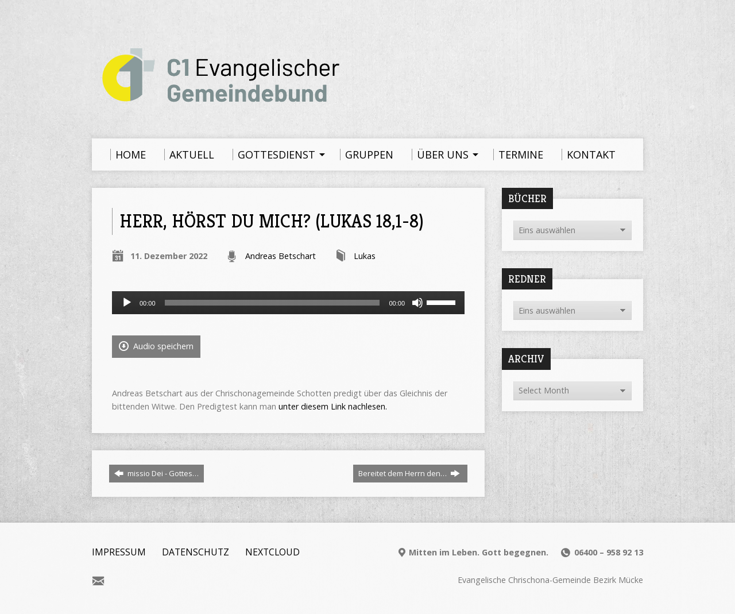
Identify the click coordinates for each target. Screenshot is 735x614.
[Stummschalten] (417, 302)
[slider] (272, 303)
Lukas (365, 255)
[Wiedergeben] (127, 302)
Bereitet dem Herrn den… (409, 473)
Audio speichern (156, 346)
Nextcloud (272, 552)
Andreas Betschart (280, 255)
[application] (288, 302)
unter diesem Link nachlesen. (332, 406)
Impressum (119, 552)
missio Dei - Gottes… (156, 473)
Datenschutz (195, 552)
